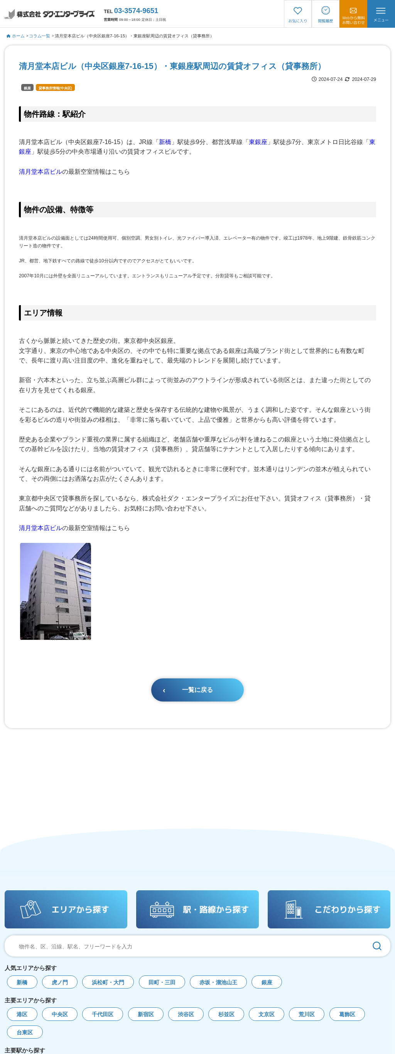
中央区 (60, 1014)
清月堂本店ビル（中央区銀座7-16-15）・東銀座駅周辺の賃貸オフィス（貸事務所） (134, 36)
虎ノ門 (60, 982)
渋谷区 (186, 1014)
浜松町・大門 (108, 982)
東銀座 (258, 142)
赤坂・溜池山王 (218, 982)
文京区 (266, 1014)
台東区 (25, 1033)
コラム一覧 (39, 36)
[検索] (377, 946)
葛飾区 (347, 1014)
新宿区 (146, 1014)
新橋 (165, 142)
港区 (22, 1014)
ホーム (16, 36)
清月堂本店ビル (40, 171)
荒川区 (307, 1014)
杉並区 (226, 1014)
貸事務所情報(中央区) (55, 88)
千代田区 (102, 1014)
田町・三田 (162, 982)
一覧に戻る (197, 689)
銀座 (27, 88)
